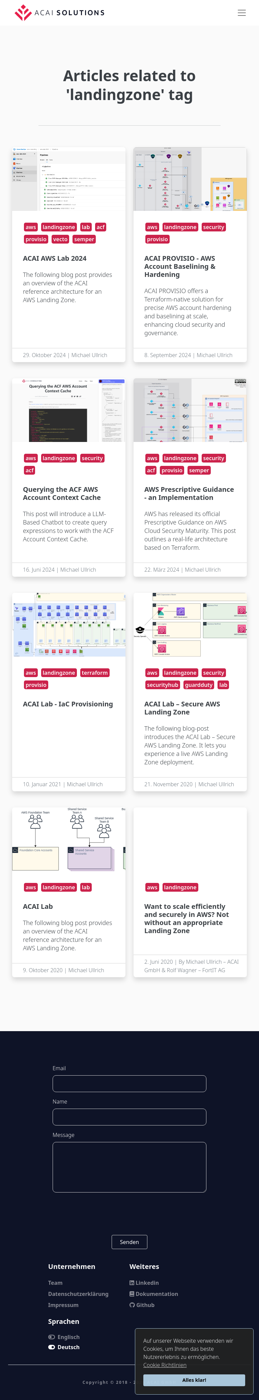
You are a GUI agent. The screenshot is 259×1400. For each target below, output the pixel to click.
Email (59, 1068)
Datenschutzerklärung (78, 1294)
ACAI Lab (38, 906)
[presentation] (129, 1214)
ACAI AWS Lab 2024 (54, 258)
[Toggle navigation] (242, 13)
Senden (129, 1242)
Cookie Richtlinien (164, 1365)
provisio (36, 239)
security (213, 227)
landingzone (59, 227)
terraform (95, 672)
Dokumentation (154, 1294)
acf (101, 227)
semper (84, 239)
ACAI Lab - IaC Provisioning (68, 703)
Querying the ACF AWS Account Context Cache (62, 493)
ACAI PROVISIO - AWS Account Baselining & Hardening (179, 266)
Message (64, 1135)
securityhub (162, 685)
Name (60, 1101)
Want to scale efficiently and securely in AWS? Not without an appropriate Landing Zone (186, 918)
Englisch (64, 1337)
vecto (60, 239)
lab (86, 227)
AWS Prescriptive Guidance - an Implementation (189, 493)
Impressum (63, 1305)
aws (31, 227)
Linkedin (144, 1282)
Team (55, 1282)
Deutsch (64, 1347)
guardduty (199, 685)
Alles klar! (194, 1380)
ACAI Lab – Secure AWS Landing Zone (182, 708)
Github (142, 1305)
